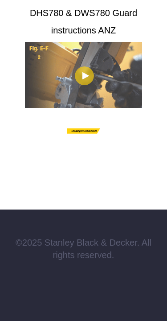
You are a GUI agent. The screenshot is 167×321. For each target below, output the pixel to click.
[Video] (83, 75)
